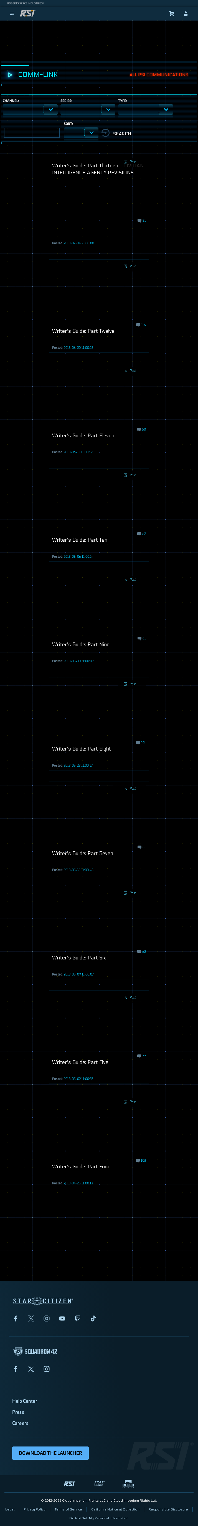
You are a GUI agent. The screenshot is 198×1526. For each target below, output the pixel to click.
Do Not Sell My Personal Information (98, 1518)
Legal (10, 1509)
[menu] (12, 13)
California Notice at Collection (115, 1509)
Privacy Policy (34, 1509)
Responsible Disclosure (168, 1509)
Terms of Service (68, 1509)
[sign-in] (185, 13)
